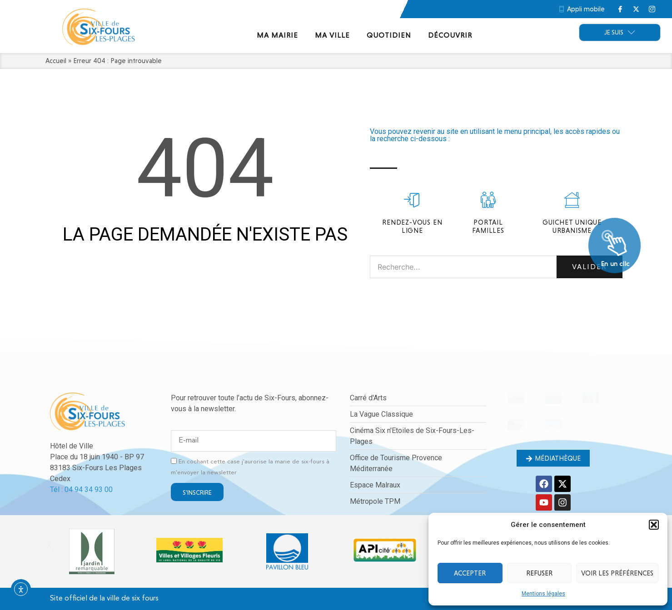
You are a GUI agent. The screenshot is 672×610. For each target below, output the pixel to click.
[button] (653, 524)
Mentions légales (543, 593)
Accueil (55, 61)
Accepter (470, 573)
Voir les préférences (617, 573)
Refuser (539, 573)
